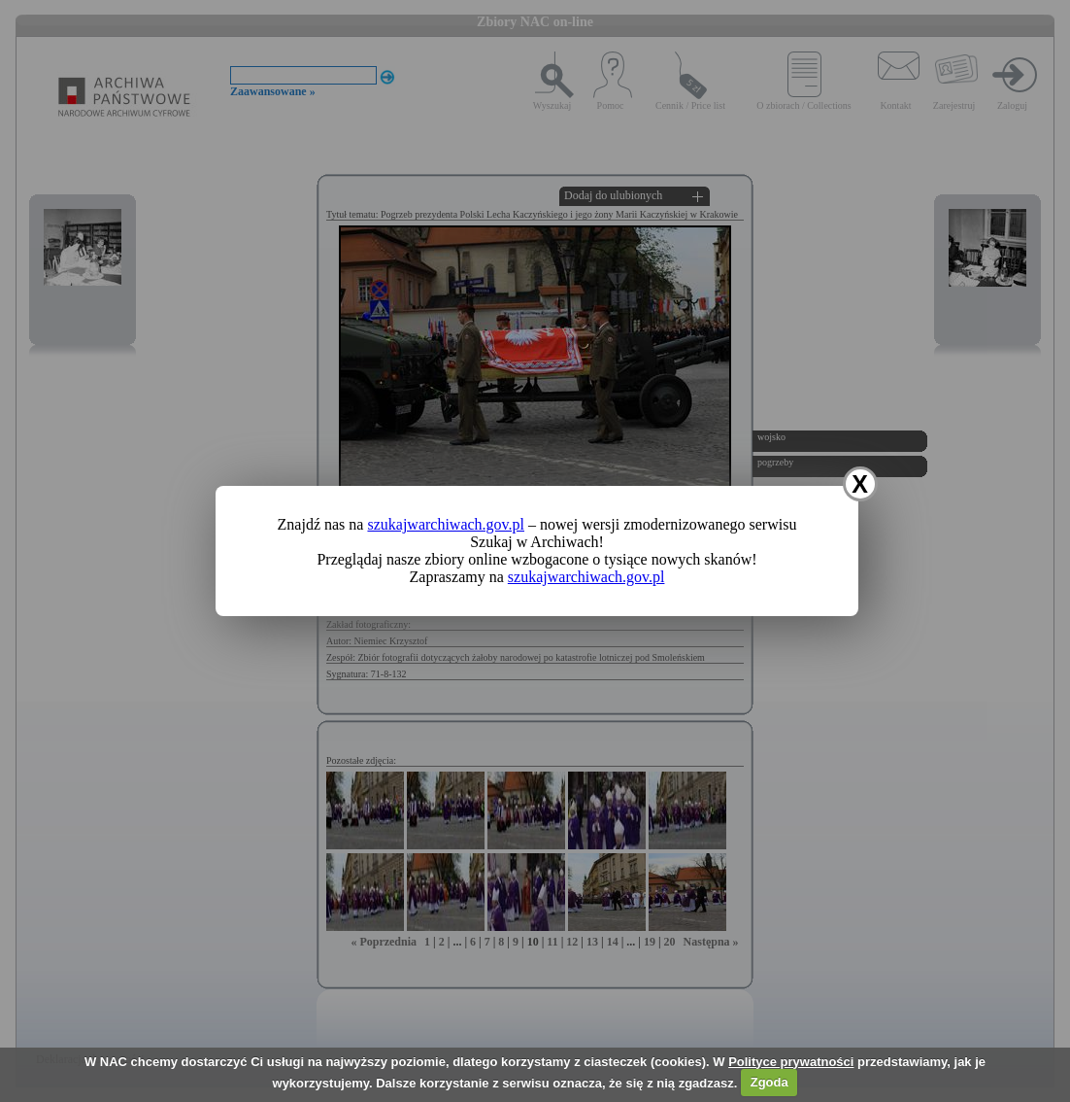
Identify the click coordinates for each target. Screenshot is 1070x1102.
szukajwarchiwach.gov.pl (445, 524)
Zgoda (769, 1082)
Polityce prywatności (790, 1061)
